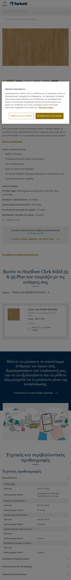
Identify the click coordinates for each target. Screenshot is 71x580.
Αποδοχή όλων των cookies (49, 116)
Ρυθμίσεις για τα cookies (21, 116)
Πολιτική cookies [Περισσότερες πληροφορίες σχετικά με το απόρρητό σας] (46, 108)
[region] (35, 102)
